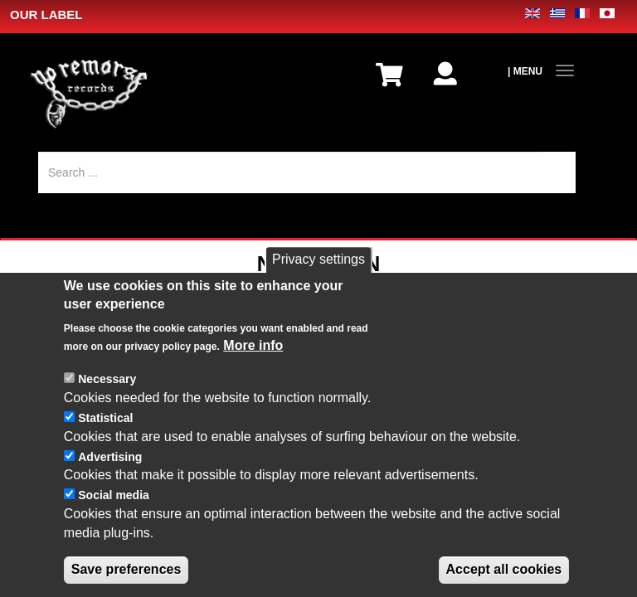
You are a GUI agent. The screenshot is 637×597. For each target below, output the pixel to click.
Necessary (107, 395)
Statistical (105, 433)
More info (253, 362)
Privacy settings (318, 275)
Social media (113, 511)
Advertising (110, 472)
